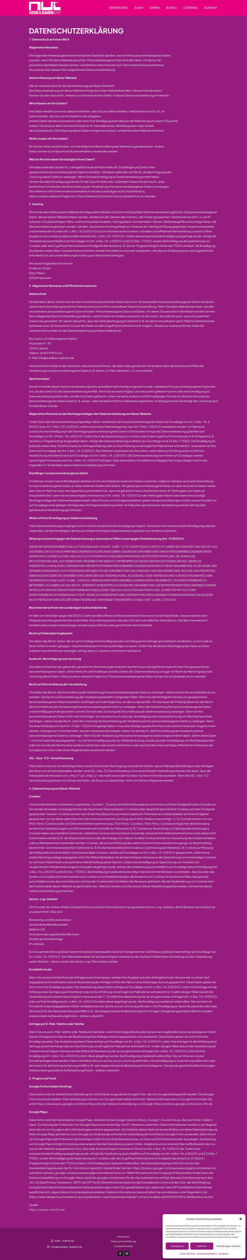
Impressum (223, 1253)
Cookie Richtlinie (123, 1246)
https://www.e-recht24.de (47, 1209)
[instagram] (126, 1253)
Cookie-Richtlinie (187, 1253)
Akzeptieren (177, 1246)
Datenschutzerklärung (207, 1253)
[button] (240, 1218)
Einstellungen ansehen (229, 1246)
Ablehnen (202, 1246)
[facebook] (120, 1253)
